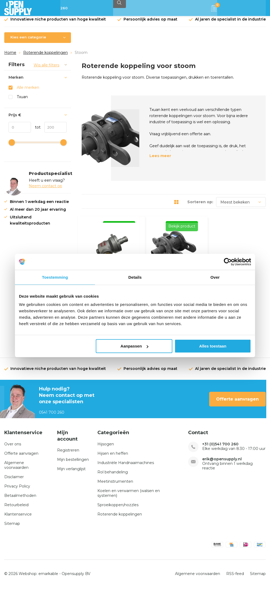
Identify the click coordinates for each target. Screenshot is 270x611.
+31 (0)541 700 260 (220, 467)
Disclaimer (14, 500)
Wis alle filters (46, 69)
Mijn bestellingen (73, 482)
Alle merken (28, 91)
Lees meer (160, 159)
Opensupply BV (76, 596)
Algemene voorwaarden (16, 488)
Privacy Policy (17, 509)
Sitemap (12, 546)
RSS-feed (235, 596)
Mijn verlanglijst (71, 492)
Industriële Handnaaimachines (125, 486)
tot (36, 131)
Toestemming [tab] (55, 277)
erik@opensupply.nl (222, 482)
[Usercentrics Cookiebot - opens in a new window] (227, 262)
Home (10, 56)
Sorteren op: (200, 205)
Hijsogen (105, 467)
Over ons (12, 467)
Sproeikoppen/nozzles (117, 528)
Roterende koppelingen (45, 56)
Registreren (68, 473)
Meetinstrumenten (115, 504)
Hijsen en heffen (112, 476)
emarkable (48, 596)
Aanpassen (134, 346)
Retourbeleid (16, 528)
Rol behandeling (112, 495)
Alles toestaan (213, 346)
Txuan (22, 100)
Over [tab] (215, 277)
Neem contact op (45, 189)
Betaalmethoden (20, 518)
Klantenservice (18, 537)
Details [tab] (135, 277)
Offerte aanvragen (237, 422)
